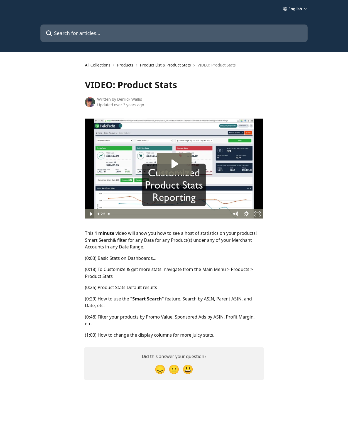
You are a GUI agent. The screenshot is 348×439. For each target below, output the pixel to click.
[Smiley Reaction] (188, 369)
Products (125, 65)
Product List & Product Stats (165, 65)
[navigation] (160, 67)
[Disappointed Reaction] (160, 369)
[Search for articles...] (174, 33)
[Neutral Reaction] (174, 369)
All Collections (97, 65)
